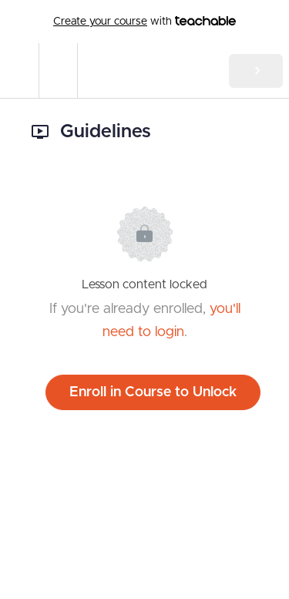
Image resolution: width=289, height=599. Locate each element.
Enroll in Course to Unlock (153, 392)
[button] (19, 70)
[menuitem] (58, 70)
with (144, 21)
